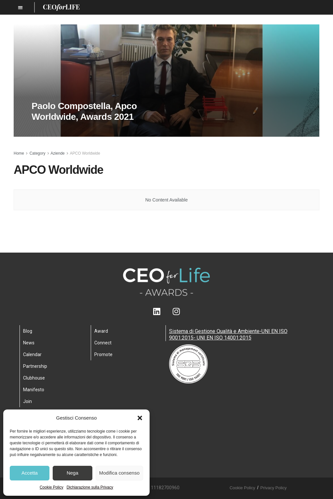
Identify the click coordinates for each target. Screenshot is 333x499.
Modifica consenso (119, 473)
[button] (140, 418)
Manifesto (33, 389)
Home (19, 153)
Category (38, 153)
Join (27, 401)
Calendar (32, 354)
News (28, 342)
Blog (27, 331)
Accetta (29, 473)
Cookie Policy (51, 487)
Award (101, 331)
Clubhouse (34, 378)
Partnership (35, 366)
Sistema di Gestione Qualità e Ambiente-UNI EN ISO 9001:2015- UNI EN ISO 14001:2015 (228, 334)
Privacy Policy (273, 487)
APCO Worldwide (85, 153)
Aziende (57, 153)
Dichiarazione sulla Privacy (90, 487)
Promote (103, 354)
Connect (103, 342)
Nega (72, 473)
